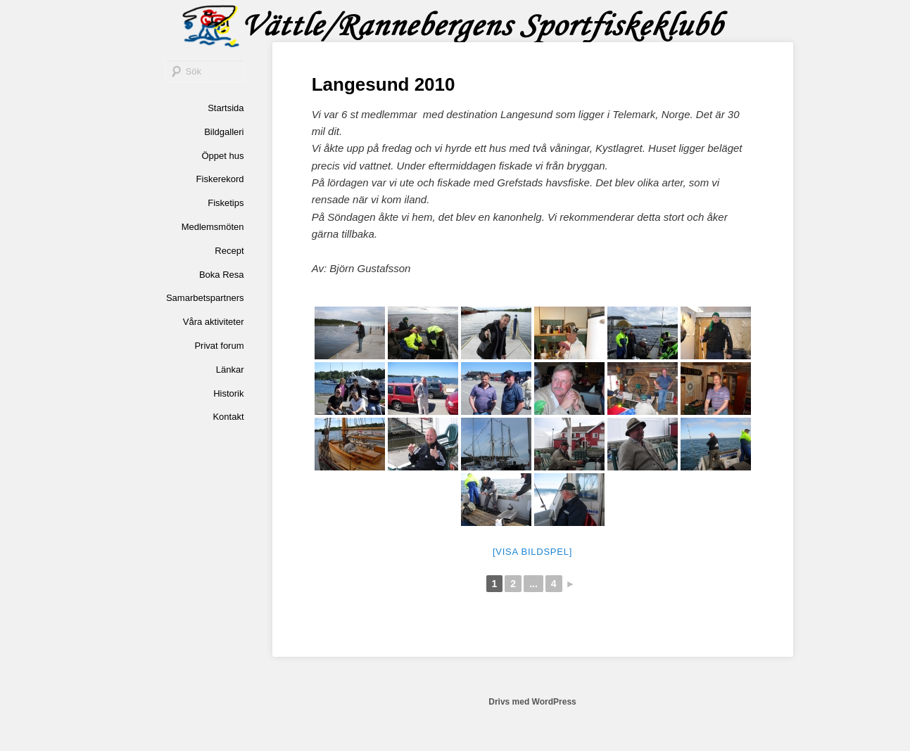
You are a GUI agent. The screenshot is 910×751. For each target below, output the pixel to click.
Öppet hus (223, 155)
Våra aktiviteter (213, 321)
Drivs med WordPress (532, 702)
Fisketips (226, 203)
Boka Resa (221, 274)
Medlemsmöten (213, 227)
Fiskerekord (220, 179)
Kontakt (228, 416)
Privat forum (219, 345)
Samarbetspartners (205, 298)
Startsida (226, 108)
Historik (228, 393)
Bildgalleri (224, 132)
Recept (229, 250)
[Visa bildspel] (532, 551)
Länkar (230, 369)
